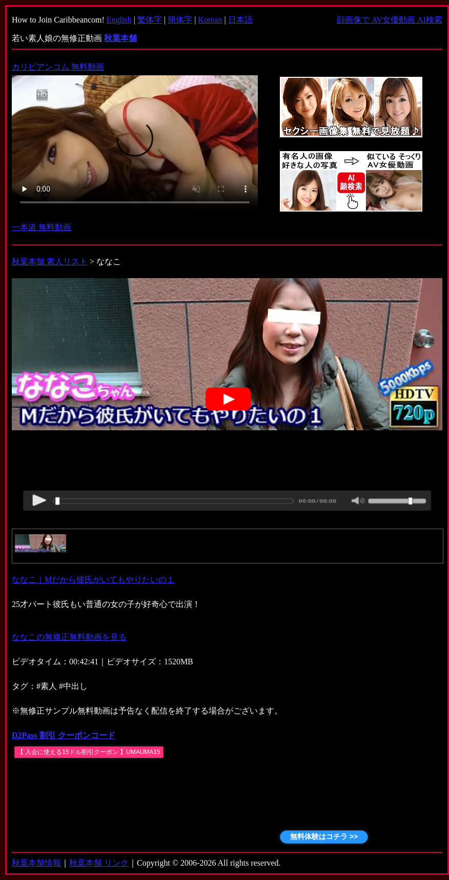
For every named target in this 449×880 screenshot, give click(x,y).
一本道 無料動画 (41, 227)
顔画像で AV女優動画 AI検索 (389, 19)
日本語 (240, 19)
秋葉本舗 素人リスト (50, 261)
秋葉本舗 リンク (99, 862)
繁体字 (149, 19)
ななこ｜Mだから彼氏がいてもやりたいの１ (93, 579)
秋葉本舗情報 (36, 862)
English (119, 19)
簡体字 (180, 19)
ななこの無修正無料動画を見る (69, 637)
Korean (210, 19)
